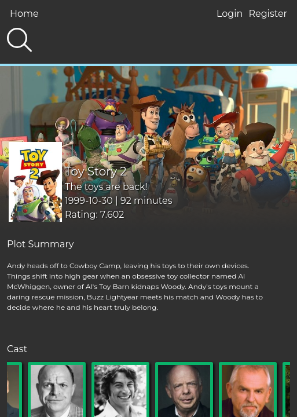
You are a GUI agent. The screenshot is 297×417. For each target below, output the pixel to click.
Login (230, 13)
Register (267, 13)
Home (24, 13)
